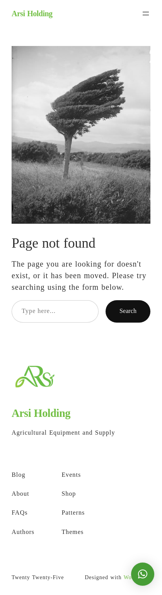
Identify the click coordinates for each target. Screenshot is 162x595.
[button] (142, 574)
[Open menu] (145, 13)
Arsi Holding (32, 13)
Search (127, 311)
